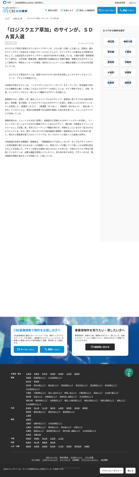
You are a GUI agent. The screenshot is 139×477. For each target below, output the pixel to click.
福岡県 (28, 446)
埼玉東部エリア (96, 385)
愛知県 (28, 412)
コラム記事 (89, 457)
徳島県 (28, 442)
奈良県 (28, 434)
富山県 (36, 408)
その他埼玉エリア (33, 389)
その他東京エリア (86, 396)
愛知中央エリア (54, 412)
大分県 (60, 446)
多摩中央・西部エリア (68, 396)
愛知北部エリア (40, 412)
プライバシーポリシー (90, 460)
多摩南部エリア (51, 396)
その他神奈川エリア (33, 404)
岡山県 (44, 438)
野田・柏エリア (71, 392)
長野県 (69, 408)
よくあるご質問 (129, 371)
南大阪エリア (66, 427)
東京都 (28, 396)
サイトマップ (65, 460)
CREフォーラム (52, 457)
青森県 (36, 374)
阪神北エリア (39, 431)
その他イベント (77, 457)
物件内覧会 (64, 457)
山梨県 (60, 408)
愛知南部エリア (69, 412)
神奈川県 (29, 400)
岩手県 (44, 374)
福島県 (77, 374)
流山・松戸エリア (55, 392)
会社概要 (104, 460)
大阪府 (28, 427)
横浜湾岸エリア (41, 400)
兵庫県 (28, 431)
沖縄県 (86, 446)
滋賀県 (28, 419)
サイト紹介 (35, 460)
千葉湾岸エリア (40, 392)
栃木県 (28, 381)
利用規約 (75, 460)
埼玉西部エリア (67, 385)
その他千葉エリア (112, 392)
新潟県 (28, 408)
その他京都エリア (55, 423)
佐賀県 (36, 446)
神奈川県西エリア (107, 400)
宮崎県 (69, 446)
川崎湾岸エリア (56, 400)
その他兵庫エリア (89, 431)
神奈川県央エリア (91, 400)
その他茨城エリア (55, 377)
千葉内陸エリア (85, 392)
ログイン (132, 2)
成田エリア (98, 392)
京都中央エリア (40, 423)
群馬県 (36, 381)
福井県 (52, 408)
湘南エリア (121, 400)
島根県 (36, 438)
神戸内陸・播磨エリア (71, 431)
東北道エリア (53, 385)
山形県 (69, 374)
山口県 (60, 438)
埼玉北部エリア (40, 385)
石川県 (44, 408)
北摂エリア (78, 427)
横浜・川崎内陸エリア (73, 400)
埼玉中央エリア (82, 385)
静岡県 (85, 408)
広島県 (52, 438)
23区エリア (38, 396)
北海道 (28, 374)
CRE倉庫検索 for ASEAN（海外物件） (29, 2)
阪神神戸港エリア (53, 431)
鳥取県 (28, 438)
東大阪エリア (53, 427)
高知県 (52, 442)
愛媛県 (44, 442)
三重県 (28, 415)
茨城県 (28, 377)
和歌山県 (37, 434)
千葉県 (28, 392)
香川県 (36, 442)
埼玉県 (28, 385)
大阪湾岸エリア (40, 427)
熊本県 (52, 446)
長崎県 (44, 446)
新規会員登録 (120, 2)
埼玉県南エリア (111, 385)
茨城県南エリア (40, 377)
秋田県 (60, 374)
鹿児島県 (77, 446)
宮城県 (52, 374)
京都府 (28, 423)
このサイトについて (50, 460)
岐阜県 (77, 408)
